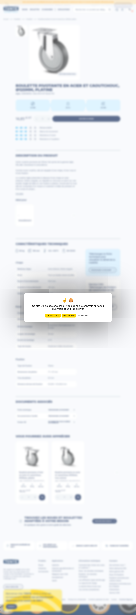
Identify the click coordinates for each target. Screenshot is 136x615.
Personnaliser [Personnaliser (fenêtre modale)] (84, 315)
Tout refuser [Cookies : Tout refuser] (69, 315)
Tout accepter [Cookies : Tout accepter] (52, 315)
